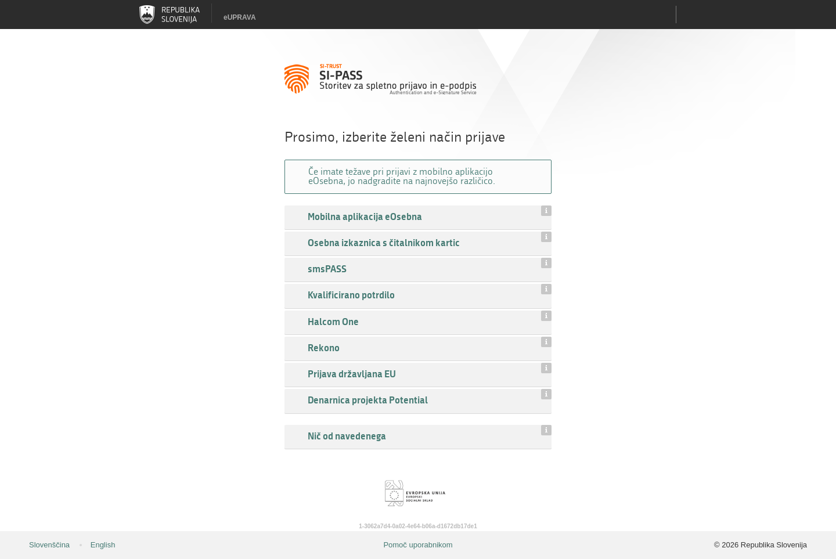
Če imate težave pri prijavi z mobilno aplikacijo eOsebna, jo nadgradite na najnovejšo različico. (401, 176)
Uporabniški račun (691, 14)
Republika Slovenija (169, 14)
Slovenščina (49, 544)
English (103, 544)
